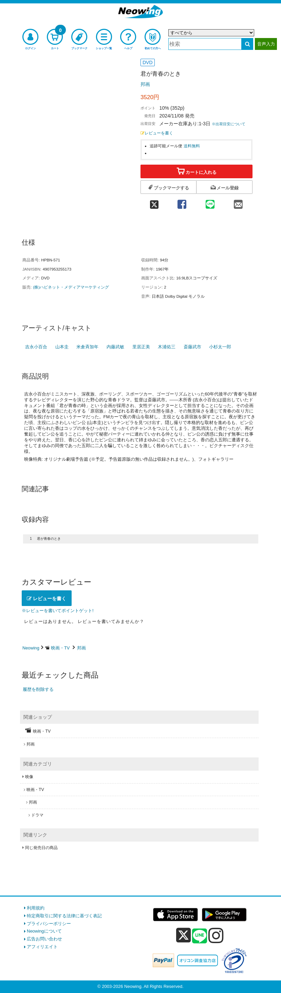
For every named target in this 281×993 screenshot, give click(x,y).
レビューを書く (156, 133)
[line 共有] (210, 202)
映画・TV (60, 647)
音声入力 (266, 44)
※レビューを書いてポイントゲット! (58, 610)
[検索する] (247, 44)
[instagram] (216, 935)
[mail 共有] (238, 202)
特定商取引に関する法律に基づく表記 (64, 915)
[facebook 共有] (182, 202)
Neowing (30, 647)
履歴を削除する (38, 689)
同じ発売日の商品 (41, 847)
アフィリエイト (42, 946)
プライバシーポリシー (49, 923)
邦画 (145, 84)
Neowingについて (44, 931)
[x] (183, 935)
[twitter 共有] (154, 202)
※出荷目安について (228, 124)
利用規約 (35, 908)
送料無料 (192, 146)
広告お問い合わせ (44, 938)
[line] (199, 936)
